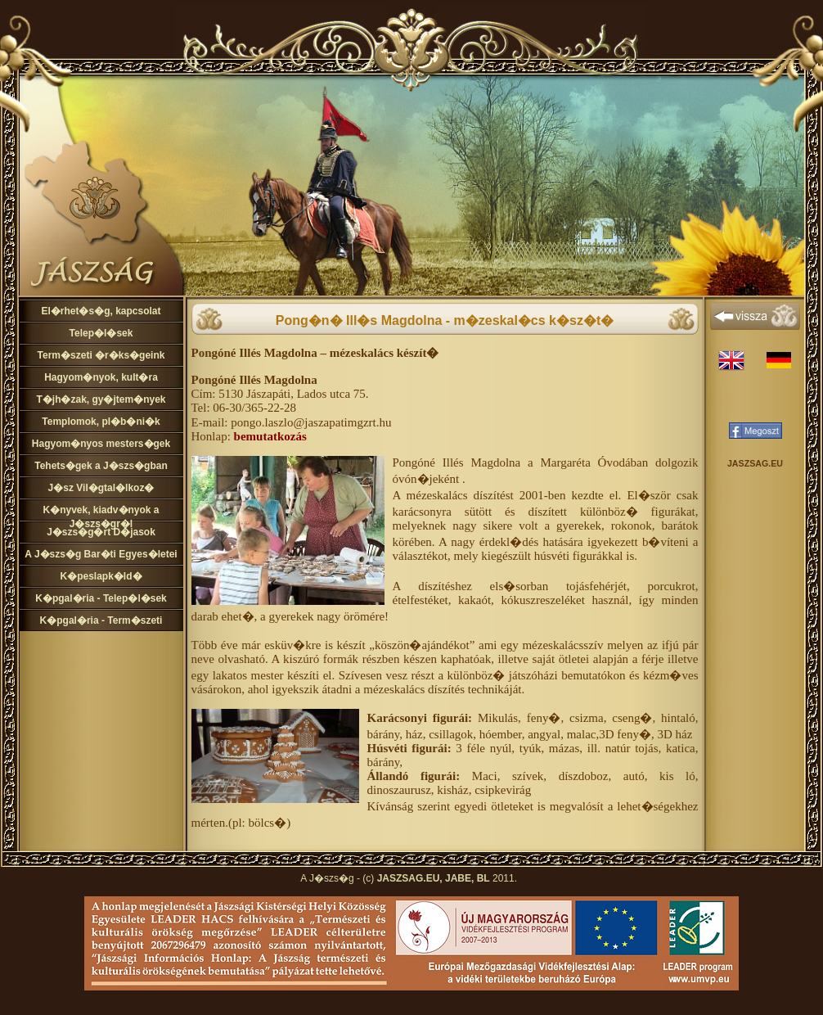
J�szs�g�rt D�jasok (101, 532)
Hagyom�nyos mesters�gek (101, 443)
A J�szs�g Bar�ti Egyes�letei (101, 554)
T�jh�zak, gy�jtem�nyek (100, 399)
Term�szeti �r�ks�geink (101, 355)
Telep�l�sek (101, 333)
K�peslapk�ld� (101, 576)
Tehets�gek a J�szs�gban (101, 465)
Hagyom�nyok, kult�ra (101, 377)
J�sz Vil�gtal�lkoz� (101, 488)
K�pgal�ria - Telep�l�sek (100, 598)
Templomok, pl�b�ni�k (101, 421)
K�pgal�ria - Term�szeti (101, 620)
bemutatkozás (270, 436)
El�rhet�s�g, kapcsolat (100, 311)
